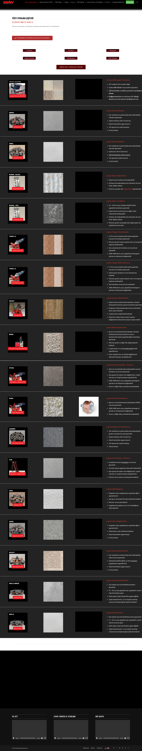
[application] (29, 729)
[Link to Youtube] (125, 747)
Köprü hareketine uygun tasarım (119, 155)
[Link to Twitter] (122, 747)
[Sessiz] (42, 738)
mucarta (134, 561)
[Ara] (137, 2)
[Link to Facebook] (116, 747)
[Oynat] (14, 738)
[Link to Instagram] (119, 747)
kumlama (125, 462)
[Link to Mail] (113, 747)
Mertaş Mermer (24, 748)
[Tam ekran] (45, 738)
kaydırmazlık (128, 348)
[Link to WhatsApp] (128, 747)
